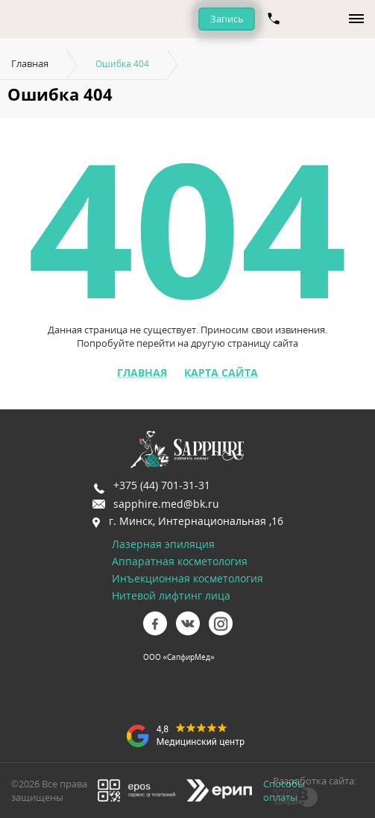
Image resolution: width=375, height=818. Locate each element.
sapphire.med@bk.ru (166, 504)
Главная (29, 63)
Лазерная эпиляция (163, 544)
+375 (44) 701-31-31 (161, 485)
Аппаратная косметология (180, 561)
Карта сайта (221, 373)
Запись (227, 18)
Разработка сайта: (314, 780)
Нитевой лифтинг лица (171, 595)
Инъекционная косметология (187, 578)
